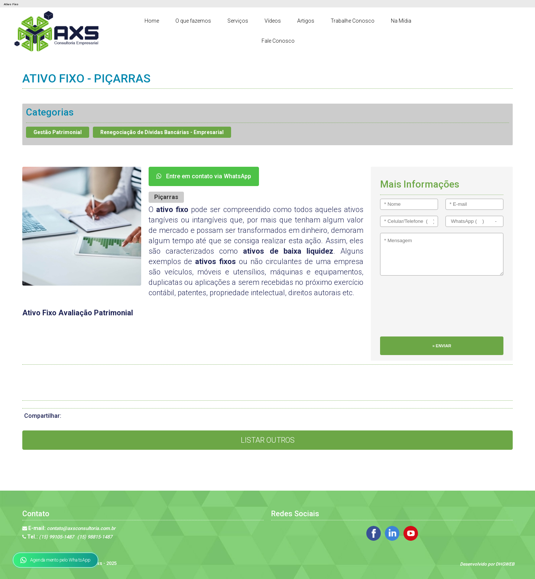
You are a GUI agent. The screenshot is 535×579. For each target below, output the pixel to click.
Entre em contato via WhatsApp (203, 176)
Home (152, 21)
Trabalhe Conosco (352, 21)
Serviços (237, 21)
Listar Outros (268, 440)
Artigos (305, 21)
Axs (98, 563)
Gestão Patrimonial (57, 132)
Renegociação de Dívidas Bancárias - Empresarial (162, 132)
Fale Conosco (278, 41)
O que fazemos (193, 21)
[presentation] (410, 309)
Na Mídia (401, 21)
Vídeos (273, 21)
